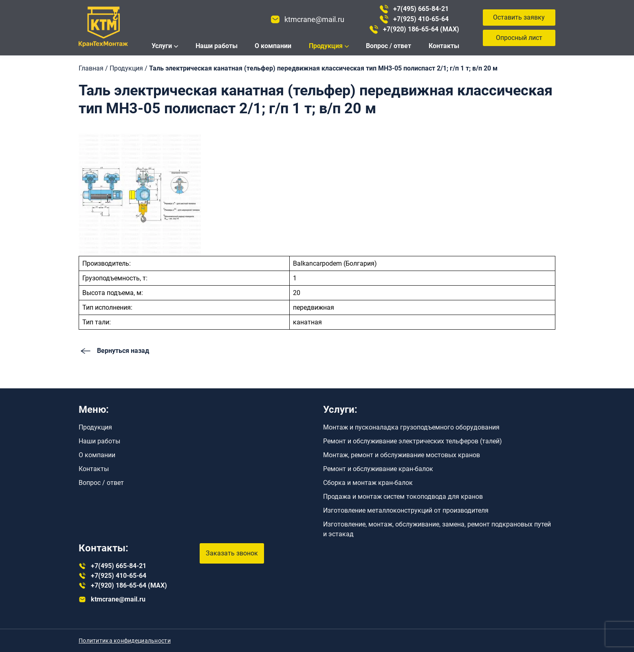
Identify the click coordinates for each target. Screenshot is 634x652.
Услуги (162, 46)
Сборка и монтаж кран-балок (368, 483)
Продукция (326, 46)
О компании (273, 46)
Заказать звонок (232, 553)
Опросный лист (519, 38)
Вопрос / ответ (388, 46)
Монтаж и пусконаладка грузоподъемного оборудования (411, 427)
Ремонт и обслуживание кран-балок (378, 469)
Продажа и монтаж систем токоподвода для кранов (403, 496)
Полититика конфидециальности (125, 640)
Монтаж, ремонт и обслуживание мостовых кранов (401, 455)
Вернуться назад (114, 351)
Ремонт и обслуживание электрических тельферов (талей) (412, 441)
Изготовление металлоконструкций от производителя (406, 510)
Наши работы (217, 46)
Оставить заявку (519, 17)
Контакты (444, 46)
